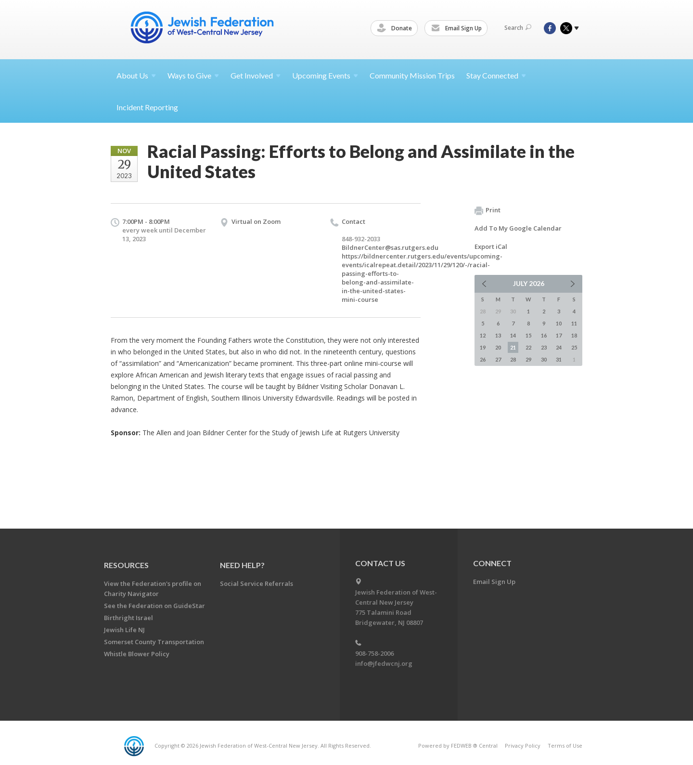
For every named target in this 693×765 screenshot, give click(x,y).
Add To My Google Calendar (518, 228)
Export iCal (491, 246)
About (136, 75)
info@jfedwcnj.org (383, 663)
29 (528, 359)
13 (498, 335)
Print (487, 210)
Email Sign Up (458, 28)
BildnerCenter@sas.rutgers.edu (390, 247)
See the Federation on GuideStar (154, 605)
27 (498, 359)
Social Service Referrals (256, 583)
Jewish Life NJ (124, 629)
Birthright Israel (128, 617)
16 (544, 335)
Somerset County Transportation (154, 641)
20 (498, 347)
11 (574, 323)
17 (559, 335)
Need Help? (242, 565)
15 (528, 335)
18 (574, 335)
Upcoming (325, 75)
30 (544, 359)
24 (559, 347)
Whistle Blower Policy (136, 653)
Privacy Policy (522, 745)
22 (528, 347)
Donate (396, 28)
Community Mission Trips (412, 75)
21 (513, 347)
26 (483, 359)
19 (483, 347)
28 (513, 359)
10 (559, 323)
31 (559, 359)
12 (483, 335)
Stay (496, 75)
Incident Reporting (147, 107)
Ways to (193, 75)
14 (513, 335)
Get (256, 75)
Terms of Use (565, 745)
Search (517, 28)
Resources (126, 565)
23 (544, 347)
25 (574, 347)
